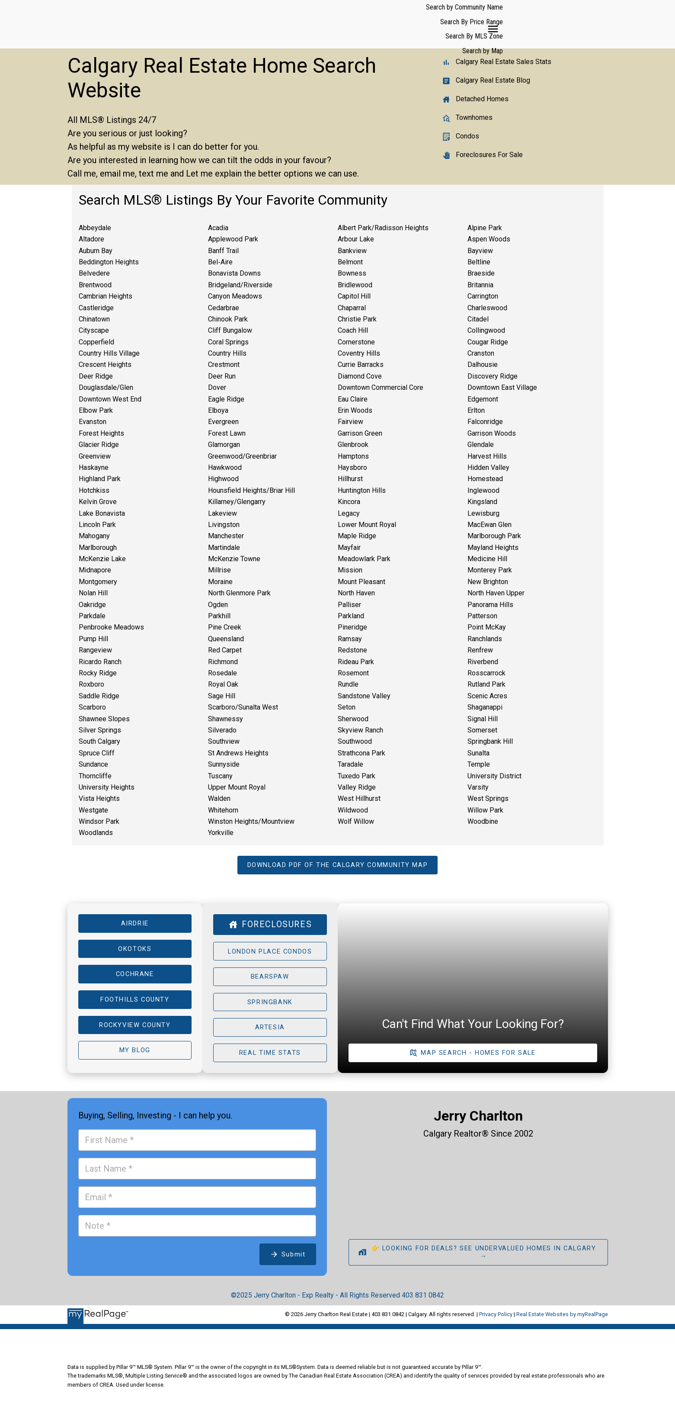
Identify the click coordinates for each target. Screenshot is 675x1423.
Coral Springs (228, 342)
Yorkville (221, 833)
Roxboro (91, 684)
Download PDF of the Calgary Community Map (337, 865)
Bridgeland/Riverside (240, 285)
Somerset (482, 730)
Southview (224, 741)
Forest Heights (101, 433)
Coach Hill (353, 330)
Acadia (218, 228)
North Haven (356, 593)
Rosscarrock (486, 673)
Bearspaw (270, 979)
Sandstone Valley (364, 696)
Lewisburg (483, 513)
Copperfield (96, 342)
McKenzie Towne (234, 559)
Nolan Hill (93, 593)
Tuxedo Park (356, 776)
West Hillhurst (359, 798)
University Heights (106, 787)
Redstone (352, 650)
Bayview (480, 251)
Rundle (348, 684)
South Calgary (99, 741)
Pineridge (352, 627)
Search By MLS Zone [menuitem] (508, 24)
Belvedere (94, 273)
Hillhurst (350, 479)
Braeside (481, 273)
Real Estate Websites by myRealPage (562, 1320)
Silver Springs (100, 730)
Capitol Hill (354, 296)
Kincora (349, 502)
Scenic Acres (487, 696)
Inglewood (483, 490)
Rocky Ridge (98, 673)
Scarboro (92, 707)
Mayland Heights (492, 547)
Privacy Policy (495, 1320)
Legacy (349, 513)
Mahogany (94, 536)
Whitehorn (223, 810)
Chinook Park (228, 319)
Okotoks (135, 950)
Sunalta (478, 753)
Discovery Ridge (492, 376)
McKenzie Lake (102, 559)
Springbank (270, 1005)
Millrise (219, 570)
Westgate (93, 810)
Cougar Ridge (487, 342)
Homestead (485, 479)
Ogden (218, 605)
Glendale (480, 444)
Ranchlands (484, 639)
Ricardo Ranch (100, 662)
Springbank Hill (490, 741)
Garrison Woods (491, 433)
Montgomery (98, 582)
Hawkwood (225, 467)
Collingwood (486, 330)
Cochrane (135, 977)
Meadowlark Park (364, 559)
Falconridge (485, 422)
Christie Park (357, 319)
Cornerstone (356, 342)
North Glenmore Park (239, 593)
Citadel (478, 319)
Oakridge (92, 605)
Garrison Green (360, 433)
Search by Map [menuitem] (564, 24)
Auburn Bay (95, 251)
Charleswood (487, 308)
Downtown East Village (502, 387)
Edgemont (482, 399)
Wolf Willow (356, 821)
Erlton (476, 410)
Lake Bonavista (102, 513)
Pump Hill (93, 639)
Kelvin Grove (98, 502)
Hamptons (353, 456)
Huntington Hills (362, 490)
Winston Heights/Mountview (251, 821)
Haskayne (94, 467)
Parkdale (92, 616)
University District (494, 776)
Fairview (350, 422)
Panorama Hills (490, 605)
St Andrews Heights (238, 753)
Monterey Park (489, 570)
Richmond (223, 662)
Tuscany (220, 776)
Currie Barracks (361, 364)
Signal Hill (482, 719)
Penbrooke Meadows (111, 627)
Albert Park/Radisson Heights (383, 228)
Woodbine (482, 821)
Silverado (222, 730)
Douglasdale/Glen (106, 387)
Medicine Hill (487, 559)
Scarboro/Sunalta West (243, 707)
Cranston (480, 353)
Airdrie (135, 924)
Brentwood (95, 285)
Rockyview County (135, 1029)
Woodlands (96, 833)
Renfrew (480, 650)
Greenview (95, 456)
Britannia (480, 285)
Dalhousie (482, 364)
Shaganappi (484, 707)
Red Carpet (225, 650)
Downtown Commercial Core (380, 387)
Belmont (350, 262)
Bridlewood (355, 285)
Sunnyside (224, 764)
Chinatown (94, 319)
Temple (478, 764)
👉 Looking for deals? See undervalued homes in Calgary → (484, 1257)
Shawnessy (225, 719)
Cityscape (94, 330)
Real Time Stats (269, 1058)
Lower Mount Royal (367, 524)
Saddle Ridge (99, 696)
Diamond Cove (360, 376)
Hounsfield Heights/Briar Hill (251, 490)
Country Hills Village (109, 353)
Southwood (355, 741)
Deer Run (222, 376)
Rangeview (95, 650)
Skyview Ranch (360, 730)
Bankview (352, 251)
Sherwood (353, 719)
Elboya (218, 410)
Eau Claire (353, 399)
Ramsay (350, 639)
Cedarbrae (223, 308)
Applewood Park (233, 239)
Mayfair (349, 547)
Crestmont (224, 364)
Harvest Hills (487, 456)
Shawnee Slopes (104, 719)
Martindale (224, 547)
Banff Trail (223, 251)
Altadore (91, 239)
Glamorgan (224, 444)
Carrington (482, 296)
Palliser (349, 605)
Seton (346, 707)
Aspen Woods (488, 239)
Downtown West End (110, 399)
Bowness (352, 273)
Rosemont (353, 673)
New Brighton (487, 582)
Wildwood (353, 810)
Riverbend (482, 662)
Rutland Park (486, 684)
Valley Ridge (357, 787)
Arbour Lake (356, 239)
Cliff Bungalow (230, 330)
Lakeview (222, 513)
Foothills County (134, 1003)
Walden (219, 798)
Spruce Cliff (97, 753)
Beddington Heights (109, 262)
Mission (350, 570)
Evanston (92, 422)
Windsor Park (99, 821)
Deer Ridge (96, 376)
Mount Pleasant (361, 582)
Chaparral (352, 308)
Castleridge (96, 308)
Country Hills (227, 353)
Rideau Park (356, 662)
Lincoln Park (97, 524)
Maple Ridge (357, 536)
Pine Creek (224, 627)
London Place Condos (269, 953)
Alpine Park (484, 228)
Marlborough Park (494, 536)
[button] (337, 865)
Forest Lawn (227, 433)
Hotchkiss (94, 490)
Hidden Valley (488, 467)
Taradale (350, 764)
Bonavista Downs (234, 273)
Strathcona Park (361, 753)
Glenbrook (353, 444)
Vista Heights (99, 798)
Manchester (226, 536)
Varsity (478, 787)
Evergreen (223, 422)
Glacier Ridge (99, 444)
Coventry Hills (359, 353)
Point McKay (486, 627)
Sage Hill (221, 696)
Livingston (224, 524)
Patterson (482, 616)
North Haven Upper (496, 593)
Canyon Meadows (235, 296)
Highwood (223, 479)
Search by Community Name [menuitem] (364, 24)
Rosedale (222, 673)
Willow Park (485, 810)
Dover (217, 387)
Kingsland (482, 502)
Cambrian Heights (105, 296)
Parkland (351, 616)
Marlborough (98, 547)
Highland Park (100, 479)
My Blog (134, 1056)
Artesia (270, 1031)
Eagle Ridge (226, 399)
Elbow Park (96, 410)
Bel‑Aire (220, 262)
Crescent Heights (105, 364)
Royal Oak (223, 684)
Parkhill (219, 616)
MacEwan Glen (489, 524)
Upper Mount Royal (237, 787)
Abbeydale (95, 228)
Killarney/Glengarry (237, 502)
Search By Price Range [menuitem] (441, 24)
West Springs (488, 798)
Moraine (220, 582)
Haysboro (352, 467)
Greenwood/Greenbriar (242, 456)
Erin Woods (355, 410)
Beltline (478, 262)
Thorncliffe (95, 776)
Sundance (93, 764)
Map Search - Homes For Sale (478, 1058)
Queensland (226, 639)
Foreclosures (277, 926)
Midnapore (95, 570)
